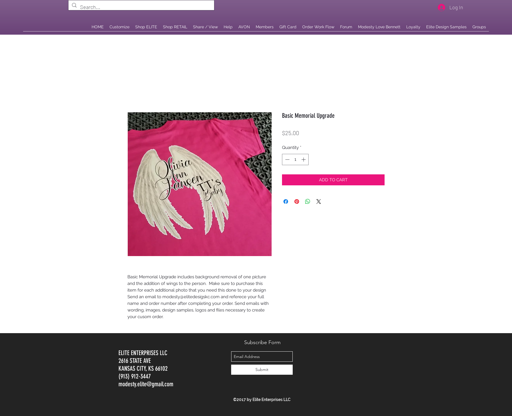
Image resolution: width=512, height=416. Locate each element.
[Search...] (141, 7)
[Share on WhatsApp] (307, 201)
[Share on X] (318, 201)
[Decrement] (287, 159)
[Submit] (262, 370)
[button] (175, 27)
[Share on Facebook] (285, 201)
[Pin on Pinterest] (296, 201)
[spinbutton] (295, 159)
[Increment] (304, 159)
